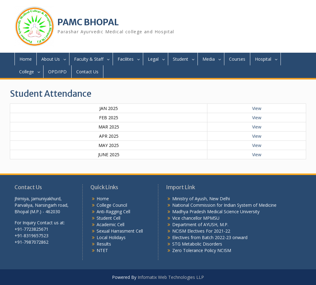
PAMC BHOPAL (88, 22)
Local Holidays (111, 237)
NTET (102, 250)
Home (25, 59)
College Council (112, 205)
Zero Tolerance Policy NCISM (201, 250)
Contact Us (87, 72)
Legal (153, 59)
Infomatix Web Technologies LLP (171, 277)
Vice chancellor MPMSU (195, 218)
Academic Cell (110, 224)
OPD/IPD (57, 72)
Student (180, 59)
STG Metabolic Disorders (197, 244)
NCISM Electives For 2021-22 (201, 231)
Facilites (126, 59)
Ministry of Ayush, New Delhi (201, 199)
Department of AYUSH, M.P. (200, 224)
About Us (50, 59)
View (256, 108)
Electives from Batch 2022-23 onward (209, 237)
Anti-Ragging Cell (113, 211)
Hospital (263, 59)
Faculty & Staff (88, 59)
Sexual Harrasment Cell (120, 231)
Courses (237, 59)
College (26, 72)
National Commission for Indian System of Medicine (224, 205)
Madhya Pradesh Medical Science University (216, 211)
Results (104, 244)
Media (208, 59)
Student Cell (108, 218)
